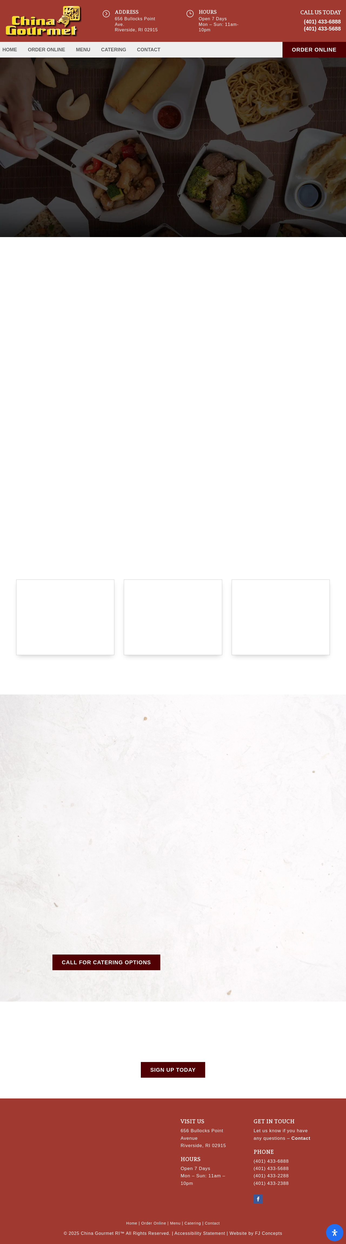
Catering (113, 50)
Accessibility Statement (200, 1233)
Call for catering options (106, 962)
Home (9, 50)
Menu (83, 50)
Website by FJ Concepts (255, 1233)
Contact (149, 50)
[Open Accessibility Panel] (334, 1232)
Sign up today (173, 1070)
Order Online (46, 50)
